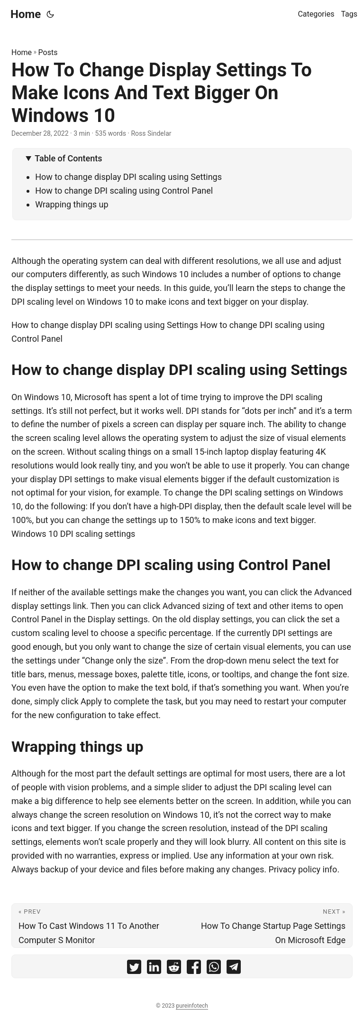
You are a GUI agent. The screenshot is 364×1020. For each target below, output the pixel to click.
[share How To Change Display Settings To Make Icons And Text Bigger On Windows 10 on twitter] (134, 969)
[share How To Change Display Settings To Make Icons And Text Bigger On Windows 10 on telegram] (234, 969)
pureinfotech (192, 1005)
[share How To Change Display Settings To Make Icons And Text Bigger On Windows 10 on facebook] (194, 969)
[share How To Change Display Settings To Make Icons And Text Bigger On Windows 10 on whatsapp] (214, 969)
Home (25, 14)
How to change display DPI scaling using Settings (128, 177)
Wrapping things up (71, 204)
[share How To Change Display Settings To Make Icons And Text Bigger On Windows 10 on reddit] (174, 969)
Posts (48, 52)
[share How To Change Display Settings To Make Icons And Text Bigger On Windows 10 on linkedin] (154, 969)
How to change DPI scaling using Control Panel (124, 191)
